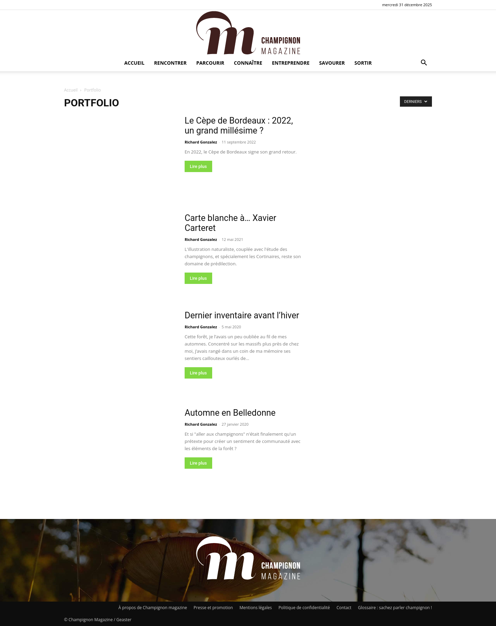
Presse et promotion (213, 608)
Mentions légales (255, 608)
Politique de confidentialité (304, 608)
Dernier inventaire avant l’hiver (242, 315)
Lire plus (198, 166)
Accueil (134, 63)
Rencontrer (170, 63)
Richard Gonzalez (201, 142)
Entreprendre (290, 63)
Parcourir (210, 63)
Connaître (248, 63)
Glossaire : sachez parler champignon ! (395, 608)
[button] (423, 63)
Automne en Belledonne (230, 413)
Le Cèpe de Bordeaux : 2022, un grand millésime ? (239, 126)
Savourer (332, 63)
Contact (344, 608)
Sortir (363, 63)
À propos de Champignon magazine (152, 608)
